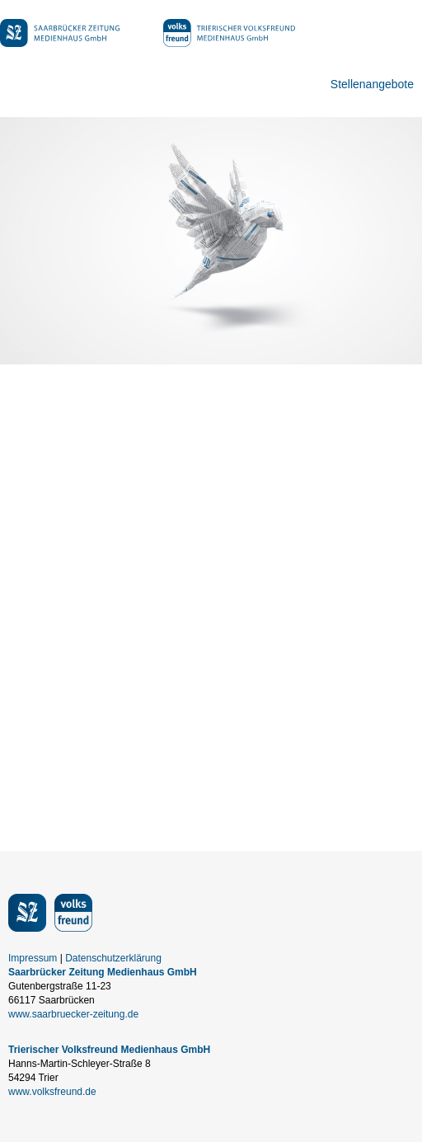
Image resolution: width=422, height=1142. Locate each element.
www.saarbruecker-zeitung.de (73, 1014)
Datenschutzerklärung (113, 958)
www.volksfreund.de (52, 1091)
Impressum (32, 958)
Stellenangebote (372, 84)
